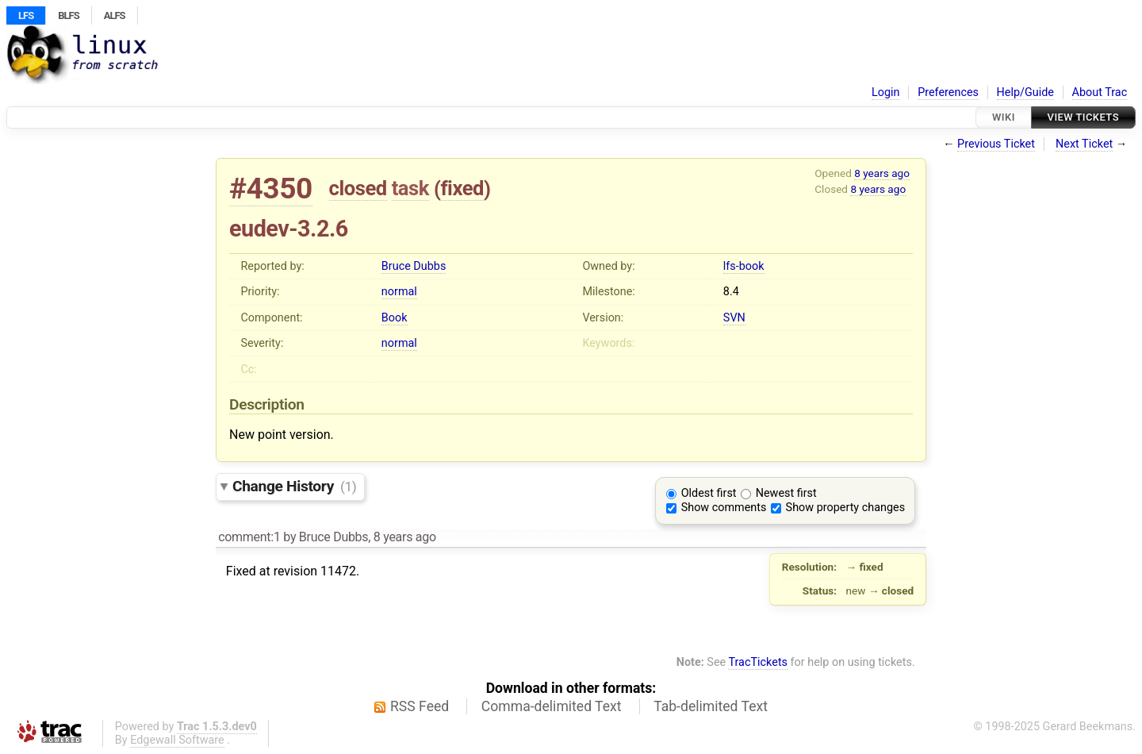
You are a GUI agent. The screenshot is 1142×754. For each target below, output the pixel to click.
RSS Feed (419, 706)
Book (394, 318)
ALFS (114, 15)
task (410, 188)
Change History (294, 486)
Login (886, 92)
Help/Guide (1025, 92)
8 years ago (882, 173)
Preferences (948, 92)
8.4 (731, 291)
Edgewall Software (177, 740)
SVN (734, 318)
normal (399, 291)
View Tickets (1083, 117)
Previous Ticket (996, 144)
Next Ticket (1084, 144)
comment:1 (249, 536)
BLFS (68, 15)
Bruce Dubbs (413, 266)
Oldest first (709, 493)
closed (358, 188)
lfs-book (744, 266)
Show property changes (845, 507)
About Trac (1100, 92)
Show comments (724, 507)
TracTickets (758, 662)
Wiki (1003, 117)
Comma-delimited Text (551, 706)
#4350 (270, 188)
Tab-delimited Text (710, 706)
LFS (25, 15)
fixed (462, 188)
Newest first (786, 493)
